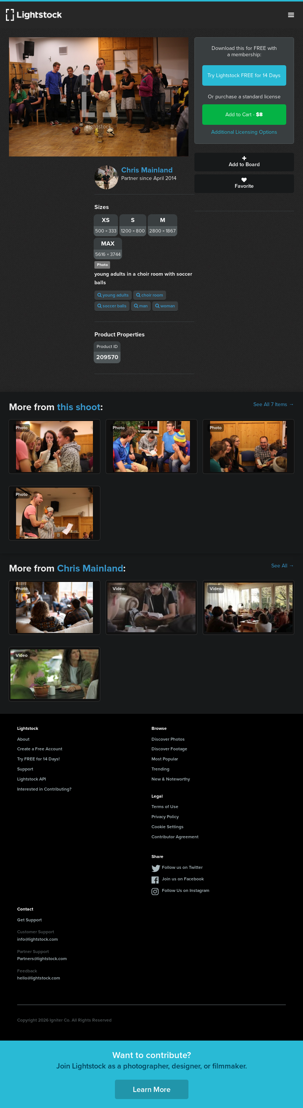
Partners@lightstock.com (42, 958)
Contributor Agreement (175, 836)
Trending (160, 769)
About (23, 739)
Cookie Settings (168, 826)
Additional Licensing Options (244, 132)
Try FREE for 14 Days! (38, 759)
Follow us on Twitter (182, 867)
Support (25, 769)
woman (165, 306)
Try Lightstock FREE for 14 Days (244, 75)
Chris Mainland (147, 169)
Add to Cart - (244, 114)
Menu (291, 15)
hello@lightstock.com (38, 978)
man (141, 306)
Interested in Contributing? (44, 789)
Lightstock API (31, 779)
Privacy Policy (165, 816)
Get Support (29, 920)
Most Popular (165, 759)
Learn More (152, 1089)
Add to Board (244, 162)
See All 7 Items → (273, 404)
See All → (282, 566)
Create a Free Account (39, 748)
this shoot (78, 407)
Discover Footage (169, 748)
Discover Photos (168, 739)
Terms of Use (165, 806)
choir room (149, 295)
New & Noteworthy (171, 779)
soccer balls (111, 306)
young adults (113, 295)
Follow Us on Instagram (185, 890)
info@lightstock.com (37, 939)
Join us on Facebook (183, 879)
